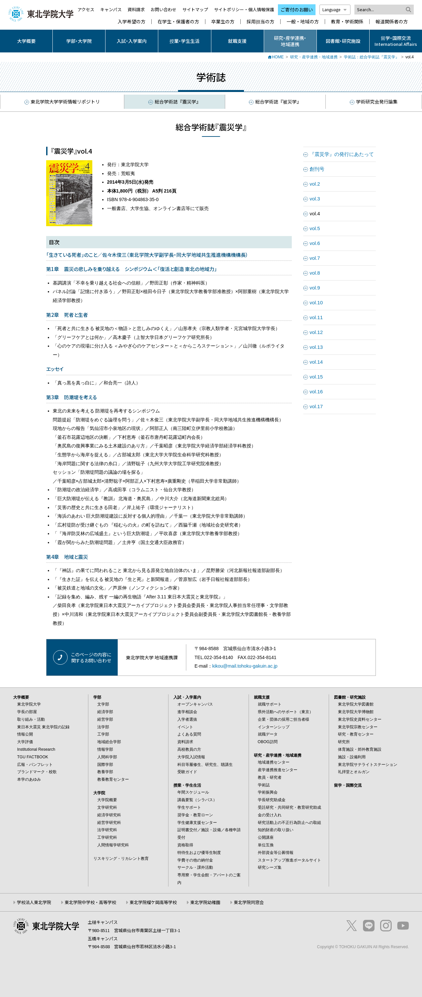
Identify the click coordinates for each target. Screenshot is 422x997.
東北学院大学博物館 (356, 712)
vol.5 (315, 228)
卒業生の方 (222, 21)
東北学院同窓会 (249, 902)
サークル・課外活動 (195, 867)
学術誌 (264, 785)
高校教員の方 (189, 749)
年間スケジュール (193, 792)
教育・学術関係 (347, 21)
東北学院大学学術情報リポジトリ (61, 102)
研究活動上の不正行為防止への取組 (289, 822)
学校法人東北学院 (34, 902)
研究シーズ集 (270, 867)
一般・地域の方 (302, 21)
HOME (278, 57)
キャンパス (111, 9)
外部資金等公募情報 (275, 852)
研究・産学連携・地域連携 (290, 41)
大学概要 (26, 41)
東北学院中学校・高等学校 (90, 902)
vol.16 (316, 391)
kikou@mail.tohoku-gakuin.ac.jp (245, 666)
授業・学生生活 (184, 41)
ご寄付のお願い (297, 9)
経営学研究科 (109, 822)
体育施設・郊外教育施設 (359, 749)
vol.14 (316, 362)
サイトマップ (195, 9)
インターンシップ (273, 727)
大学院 (99, 793)
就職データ (268, 734)
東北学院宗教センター (357, 727)
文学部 (103, 704)
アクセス (85, 9)
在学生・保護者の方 (178, 21)
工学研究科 (107, 837)
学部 (97, 697)
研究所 (344, 742)
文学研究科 (107, 807)
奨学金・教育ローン (195, 815)
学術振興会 (268, 792)
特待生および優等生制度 (199, 852)
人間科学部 (107, 757)
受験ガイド (187, 772)
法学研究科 (107, 830)
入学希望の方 (131, 21)
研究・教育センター (356, 734)
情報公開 (25, 734)
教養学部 (105, 772)
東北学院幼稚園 (205, 902)
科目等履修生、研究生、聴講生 (205, 764)
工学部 (103, 734)
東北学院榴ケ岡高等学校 (153, 902)
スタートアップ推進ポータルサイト (289, 860)
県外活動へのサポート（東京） (285, 712)
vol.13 (316, 347)
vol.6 (315, 243)
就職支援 (237, 41)
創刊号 (317, 169)
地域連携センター (273, 762)
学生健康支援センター (197, 822)
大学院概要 (107, 800)
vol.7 (315, 258)
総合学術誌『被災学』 (275, 101)
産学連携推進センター (277, 770)
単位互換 (266, 845)
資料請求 (136, 9)
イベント (185, 727)
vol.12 (316, 332)
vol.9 (315, 287)
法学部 (103, 727)
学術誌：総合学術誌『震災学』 (371, 57)
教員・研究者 (270, 777)
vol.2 (315, 184)
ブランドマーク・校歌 (37, 772)
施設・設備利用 (352, 757)
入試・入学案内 (132, 41)
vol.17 (316, 406)
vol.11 (316, 317)
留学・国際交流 (348, 785)
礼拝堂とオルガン (354, 772)
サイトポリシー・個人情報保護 (244, 9)
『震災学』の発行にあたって (342, 154)
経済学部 (105, 712)
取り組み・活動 (31, 719)
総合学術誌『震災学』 (174, 101)
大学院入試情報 (191, 757)
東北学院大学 (29, 704)
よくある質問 (189, 734)
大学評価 (25, 742)
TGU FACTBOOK (32, 757)
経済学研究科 (109, 815)
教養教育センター (113, 779)
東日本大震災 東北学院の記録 (43, 727)
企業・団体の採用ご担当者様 (283, 719)
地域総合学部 (109, 742)
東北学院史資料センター (359, 719)
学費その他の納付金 (195, 860)
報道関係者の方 (392, 21)
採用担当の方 (260, 21)
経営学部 (105, 719)
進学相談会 (187, 712)
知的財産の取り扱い (275, 830)
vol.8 (315, 273)
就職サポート (270, 704)
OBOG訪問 (268, 742)
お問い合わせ (163, 9)
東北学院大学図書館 (356, 704)
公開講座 (266, 837)
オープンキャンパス (195, 704)
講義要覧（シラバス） (197, 800)
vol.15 (316, 376)
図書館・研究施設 (343, 41)
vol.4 (315, 213)
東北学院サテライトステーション (367, 764)
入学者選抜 (187, 719)
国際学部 (105, 764)
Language (334, 9)
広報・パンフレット (35, 764)
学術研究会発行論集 (374, 101)
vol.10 (316, 302)
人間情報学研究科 (113, 845)
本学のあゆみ (29, 779)
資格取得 (185, 845)
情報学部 (105, 749)
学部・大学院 (79, 41)
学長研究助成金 (272, 800)
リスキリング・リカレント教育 (121, 858)
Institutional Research (36, 749)
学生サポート (189, 807)
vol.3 (315, 198)
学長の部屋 (27, 712)
